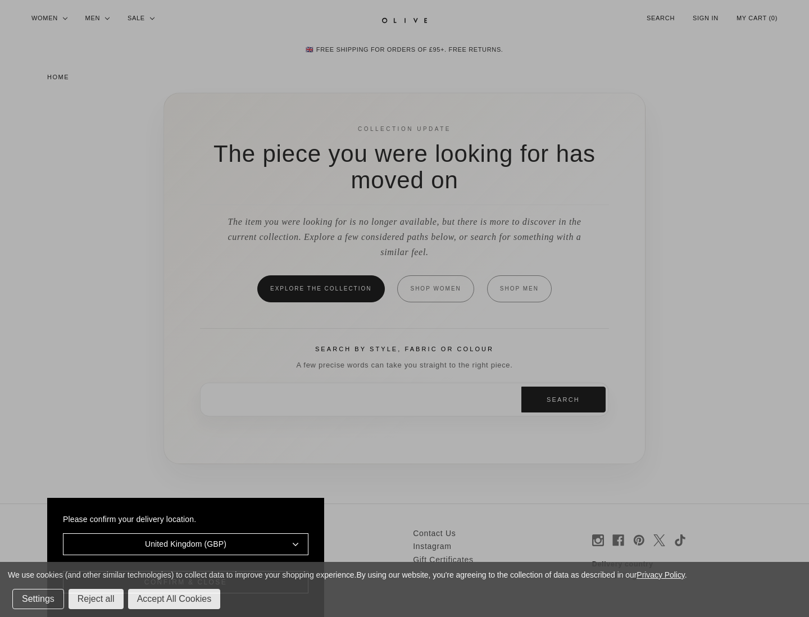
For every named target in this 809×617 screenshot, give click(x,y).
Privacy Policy (660, 574)
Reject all (96, 599)
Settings (38, 599)
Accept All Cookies (174, 599)
